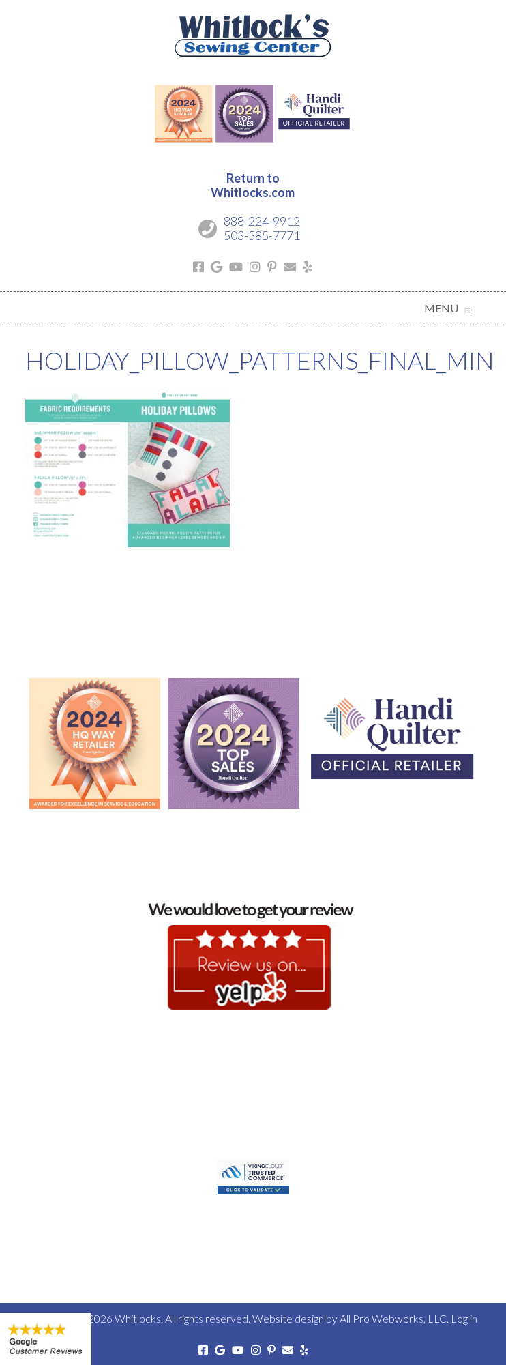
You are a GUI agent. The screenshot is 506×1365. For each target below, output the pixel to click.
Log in (464, 1318)
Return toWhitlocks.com (253, 186)
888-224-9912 (262, 221)
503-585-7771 (262, 235)
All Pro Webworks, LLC (393, 1318)
